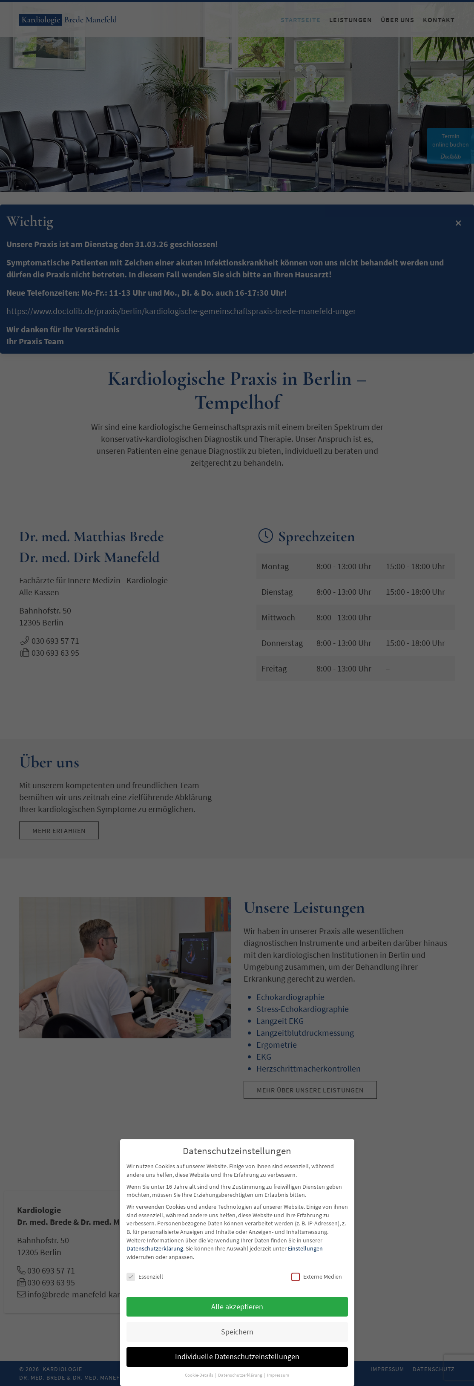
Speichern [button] (237, 1332)
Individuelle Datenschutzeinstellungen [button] (237, 1356)
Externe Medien (316, 1277)
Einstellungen (305, 1248)
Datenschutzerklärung (154, 1248)
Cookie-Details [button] (199, 1375)
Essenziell (144, 1277)
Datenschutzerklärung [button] (240, 1375)
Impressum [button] (278, 1375)
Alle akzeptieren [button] (237, 1306)
